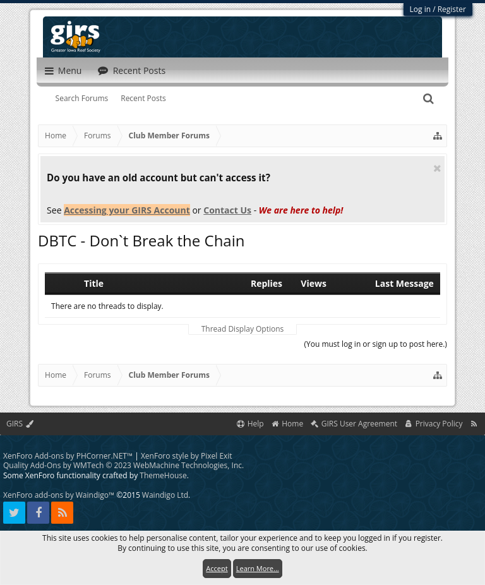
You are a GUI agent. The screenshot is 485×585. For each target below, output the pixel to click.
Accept (216, 568)
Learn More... (257, 568)
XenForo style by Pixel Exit (186, 455)
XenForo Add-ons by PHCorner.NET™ (68, 455)
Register (452, 9)
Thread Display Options (242, 329)
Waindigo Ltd (165, 495)
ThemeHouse (163, 475)
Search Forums (82, 98)
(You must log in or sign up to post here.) (375, 344)
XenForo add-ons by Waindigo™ (58, 495)
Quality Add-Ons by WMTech (123, 465)
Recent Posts (143, 98)
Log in (420, 9)
